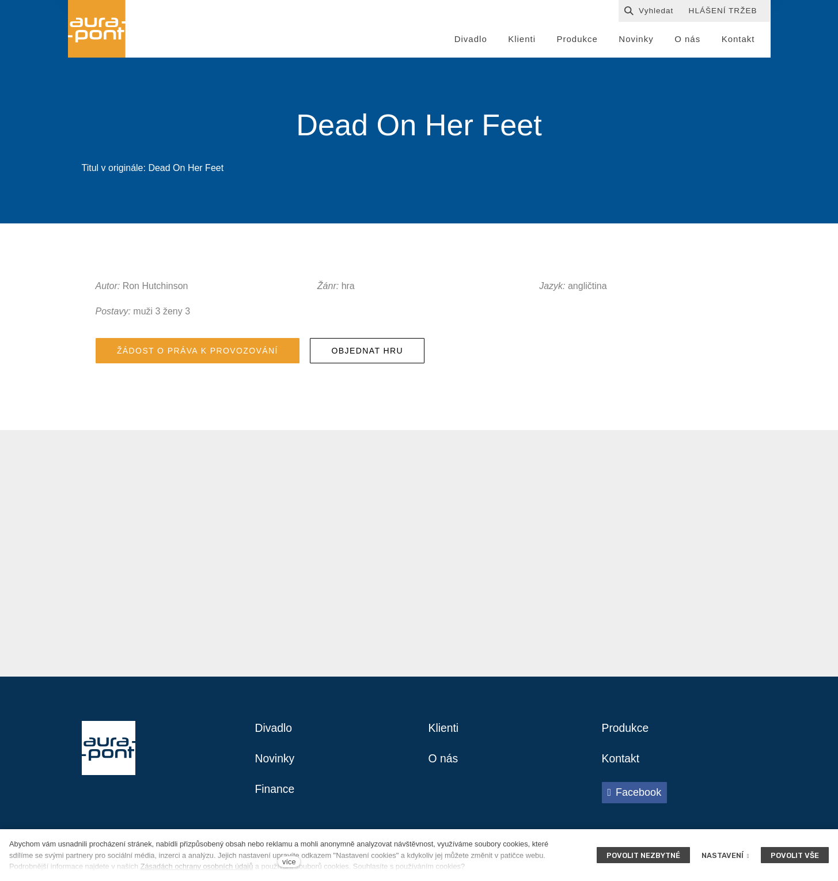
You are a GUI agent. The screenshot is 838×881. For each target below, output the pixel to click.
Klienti (444, 731)
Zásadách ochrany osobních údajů (197, 866)
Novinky (275, 762)
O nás (444, 762)
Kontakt (621, 762)
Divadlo (274, 731)
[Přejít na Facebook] (635, 796)
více (288, 861)
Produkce (626, 731)
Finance (275, 793)
